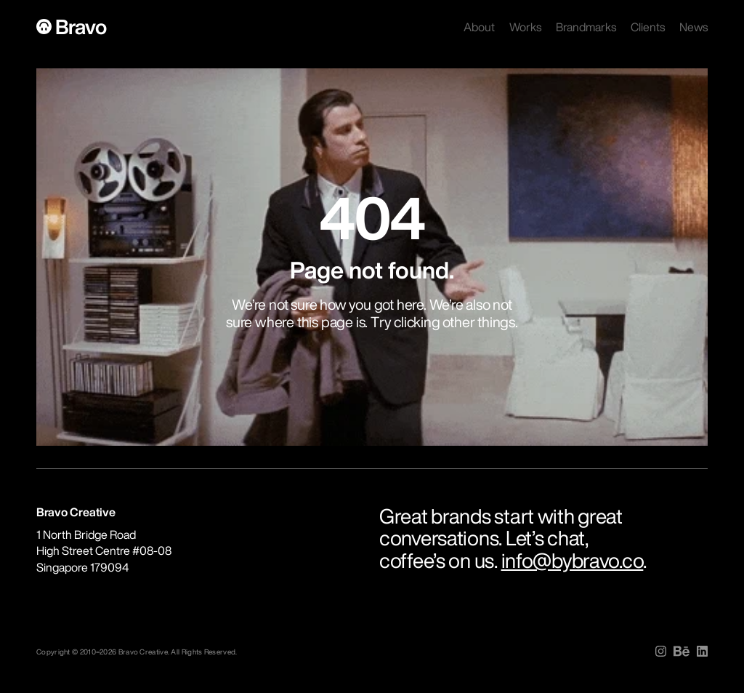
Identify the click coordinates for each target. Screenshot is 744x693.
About (479, 27)
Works (525, 27)
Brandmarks (586, 27)
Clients (648, 27)
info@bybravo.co (572, 560)
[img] (660, 651)
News (693, 27)
